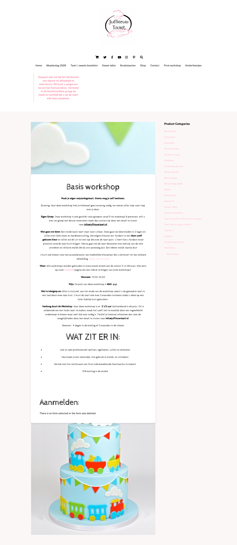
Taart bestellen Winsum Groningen (183, 218)
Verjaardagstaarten (174, 242)
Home (38, 65)
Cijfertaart (169, 137)
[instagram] (127, 56)
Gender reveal (172, 154)
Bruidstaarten (128, 65)
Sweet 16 (169, 201)
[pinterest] (134, 56)
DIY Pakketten (172, 148)
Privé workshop (172, 65)
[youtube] (119, 56)
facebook (69, 269)
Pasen (167, 189)
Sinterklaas (170, 195)
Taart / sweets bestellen (84, 65)
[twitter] (105, 56)
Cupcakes (169, 143)
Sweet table (109, 65)
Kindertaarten (171, 172)
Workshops (172, 254)
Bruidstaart (170, 131)
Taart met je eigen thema (177, 224)
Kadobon (169, 160)
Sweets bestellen (173, 213)
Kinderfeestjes (193, 65)
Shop (143, 65)
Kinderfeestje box (173, 166)
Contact (154, 65)
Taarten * (169, 230)
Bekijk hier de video (99, 258)
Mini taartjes (171, 178)
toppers (168, 236)
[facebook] (112, 56)
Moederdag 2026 (56, 65)
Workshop (169, 247)
